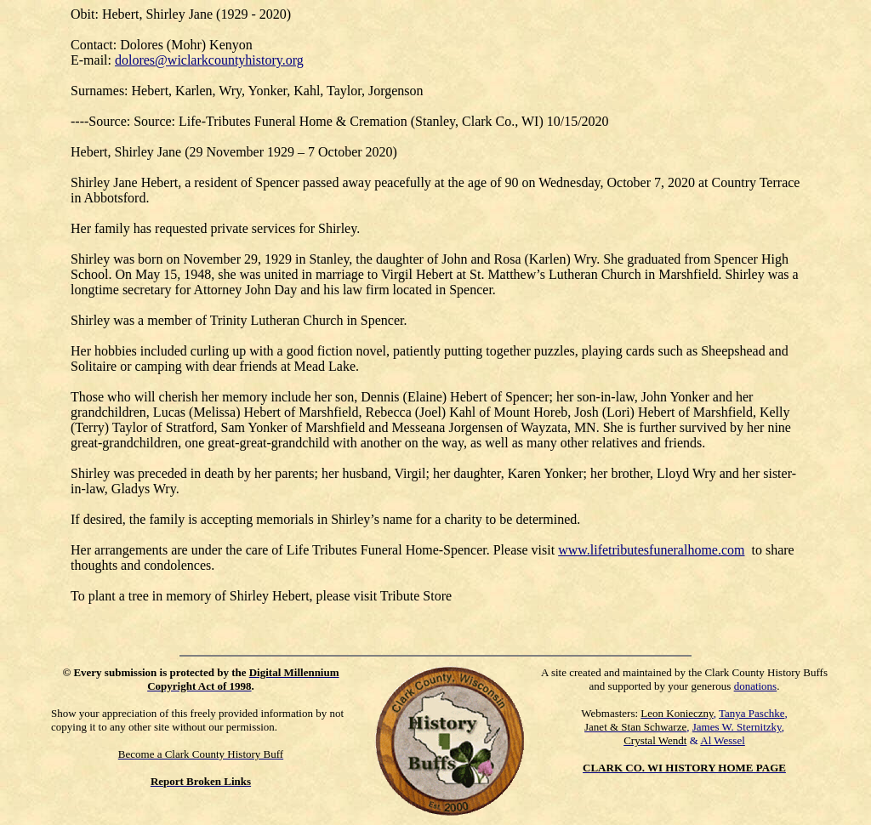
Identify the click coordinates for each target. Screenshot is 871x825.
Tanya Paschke (751, 713)
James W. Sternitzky (737, 726)
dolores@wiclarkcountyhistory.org (209, 60)
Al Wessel (722, 740)
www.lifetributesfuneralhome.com (651, 550)
